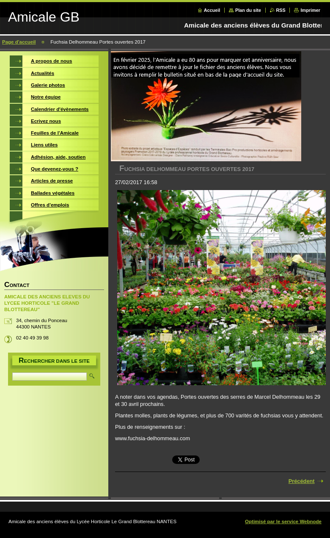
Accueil (212, 10)
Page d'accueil (19, 41)
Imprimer (310, 10)
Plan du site (248, 10)
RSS (281, 10)
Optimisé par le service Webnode (283, 521)
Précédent (302, 481)
